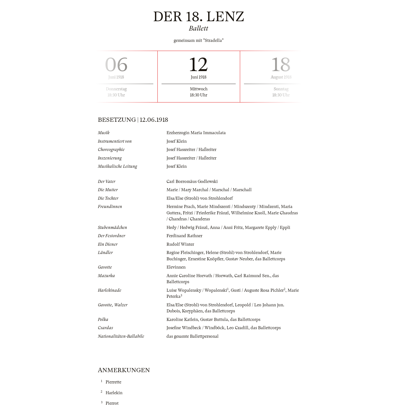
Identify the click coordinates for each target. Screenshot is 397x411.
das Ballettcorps (270, 258)
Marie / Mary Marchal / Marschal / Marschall (209, 189)
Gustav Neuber (239, 258)
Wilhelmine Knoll (248, 212)
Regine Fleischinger (185, 252)
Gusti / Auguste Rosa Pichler (257, 290)
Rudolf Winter (180, 244)
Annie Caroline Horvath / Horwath (199, 275)
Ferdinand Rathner (184, 235)
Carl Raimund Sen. (252, 275)
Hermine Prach (181, 206)
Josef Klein (177, 141)
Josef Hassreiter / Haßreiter (191, 149)
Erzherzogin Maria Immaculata (196, 132)
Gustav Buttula (214, 319)
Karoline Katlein (182, 319)
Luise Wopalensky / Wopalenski (197, 290)
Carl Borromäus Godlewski (192, 181)
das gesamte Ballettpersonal (193, 336)
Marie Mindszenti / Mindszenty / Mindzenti (238, 206)
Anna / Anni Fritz (226, 227)
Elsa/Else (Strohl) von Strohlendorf (200, 198)
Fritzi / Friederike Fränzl (206, 212)
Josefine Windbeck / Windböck (195, 327)
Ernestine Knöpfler (205, 258)
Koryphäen (192, 311)
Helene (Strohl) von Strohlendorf (237, 252)
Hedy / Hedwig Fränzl (187, 227)
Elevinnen (176, 267)
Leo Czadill (237, 327)
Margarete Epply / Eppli (267, 227)
